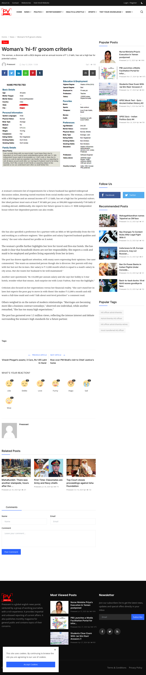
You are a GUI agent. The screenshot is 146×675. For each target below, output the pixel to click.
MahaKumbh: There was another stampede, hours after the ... (15, 482)
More (129, 12)
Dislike (24, 390)
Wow (9, 408)
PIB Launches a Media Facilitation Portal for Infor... (129, 71)
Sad (86, 390)
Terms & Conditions (116, 667)
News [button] (28, 12)
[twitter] (110, 631)
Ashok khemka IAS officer (111, 318)
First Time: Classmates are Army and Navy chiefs (48, 481)
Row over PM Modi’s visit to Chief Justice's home (72, 361)
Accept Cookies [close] (31, 664)
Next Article (57, 355)
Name (4, 516)
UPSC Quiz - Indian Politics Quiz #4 (128, 117)
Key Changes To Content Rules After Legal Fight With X (131, 235)
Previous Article (37, 355)
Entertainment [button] (55, 12)
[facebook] (102, 631)
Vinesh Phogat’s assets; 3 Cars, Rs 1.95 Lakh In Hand (24, 361)
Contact (15, 3)
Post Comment (11, 552)
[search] (141, 11)
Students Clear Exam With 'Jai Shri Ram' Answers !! (131, 85)
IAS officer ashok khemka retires (114, 324)
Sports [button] (92, 12)
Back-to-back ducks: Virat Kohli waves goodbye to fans (131, 283)
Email (52, 516)
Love (40, 390)
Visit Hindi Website (41, 3)
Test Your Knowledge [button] (111, 12)
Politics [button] (39, 12)
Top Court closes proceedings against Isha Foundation (80, 482)
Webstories (26, 3)
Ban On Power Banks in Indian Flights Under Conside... (130, 267)
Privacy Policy (135, 667)
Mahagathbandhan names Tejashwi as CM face (131, 217)
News (12, 37)
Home (19, 12)
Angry (70, 390)
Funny (55, 390)
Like (9, 390)
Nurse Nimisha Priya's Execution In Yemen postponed (129, 54)
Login (126, 3)
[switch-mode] (142, 3)
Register (133, 3)
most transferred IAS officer (112, 330)
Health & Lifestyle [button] (76, 12)
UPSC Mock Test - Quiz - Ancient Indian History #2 (131, 101)
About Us (5, 3)
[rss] (117, 631)
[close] (55, 649)
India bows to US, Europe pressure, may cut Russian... (131, 251)
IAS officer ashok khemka (111, 312)
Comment (6, 528)
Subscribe (138, 617)
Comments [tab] (11, 507)
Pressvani (24, 424)
